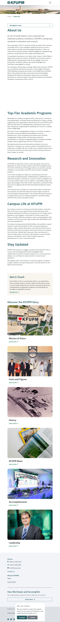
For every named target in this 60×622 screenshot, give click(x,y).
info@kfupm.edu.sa (15, 568)
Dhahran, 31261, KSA (15, 561)
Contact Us (14, 292)
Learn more (13, 341)
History (12, 420)
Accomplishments (18, 501)
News (9, 578)
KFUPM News (16, 461)
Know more (30, 599)
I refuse (32, 617)
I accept (22, 617)
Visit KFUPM (11, 582)
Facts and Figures (18, 379)
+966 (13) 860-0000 (15, 565)
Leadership (14, 542)
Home (9, 16)
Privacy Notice (11, 613)
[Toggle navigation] (50, 2)
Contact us (11, 571)
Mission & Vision (17, 338)
